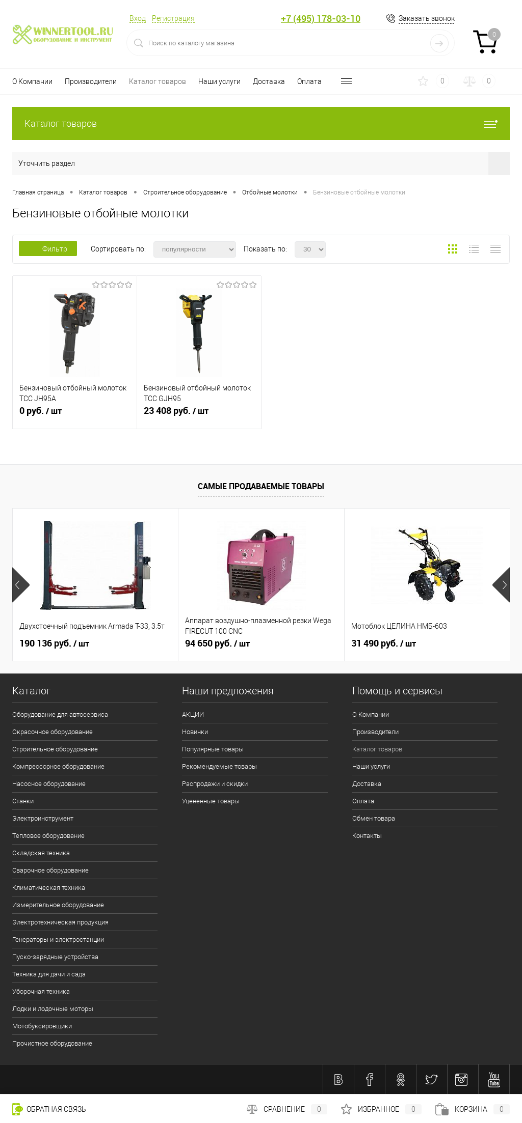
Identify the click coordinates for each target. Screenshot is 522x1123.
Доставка (269, 81)
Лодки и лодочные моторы (52, 1009)
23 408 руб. (199, 415)
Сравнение (287, 1109)
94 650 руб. (217, 643)
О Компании (32, 81)
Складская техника (41, 853)
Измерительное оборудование (58, 905)
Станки (23, 801)
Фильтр (48, 249)
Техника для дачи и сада (49, 974)
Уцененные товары (211, 801)
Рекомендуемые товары (219, 766)
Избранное (381, 1109)
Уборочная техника (41, 991)
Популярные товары (213, 749)
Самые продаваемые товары (261, 486)
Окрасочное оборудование (52, 732)
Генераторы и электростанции (58, 939)
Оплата (309, 81)
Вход (137, 18)
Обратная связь (49, 1109)
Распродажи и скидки (215, 784)
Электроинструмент (42, 818)
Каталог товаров (157, 81)
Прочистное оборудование (52, 1043)
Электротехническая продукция (60, 922)
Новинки (195, 732)
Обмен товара (373, 818)
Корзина (472, 1109)
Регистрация (173, 18)
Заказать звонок (427, 18)
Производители (91, 81)
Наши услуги (219, 81)
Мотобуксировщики (42, 1026)
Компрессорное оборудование (58, 766)
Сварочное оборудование (50, 870)
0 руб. (74, 415)
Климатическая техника (48, 887)
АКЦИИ (193, 714)
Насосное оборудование (49, 784)
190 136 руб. (54, 643)
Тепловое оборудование (48, 835)
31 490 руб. (383, 643)
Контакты (367, 835)
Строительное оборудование (55, 749)
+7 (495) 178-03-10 (320, 18)
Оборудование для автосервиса (60, 714)
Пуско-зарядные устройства (55, 957)
